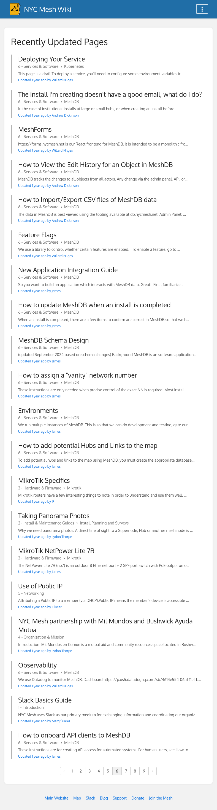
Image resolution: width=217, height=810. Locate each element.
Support (120, 798)
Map (77, 798)
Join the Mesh (160, 798)
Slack (90, 798)
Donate (137, 798)
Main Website (57, 798)
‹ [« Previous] (64, 771)
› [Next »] (152, 771)
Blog (104, 798)
